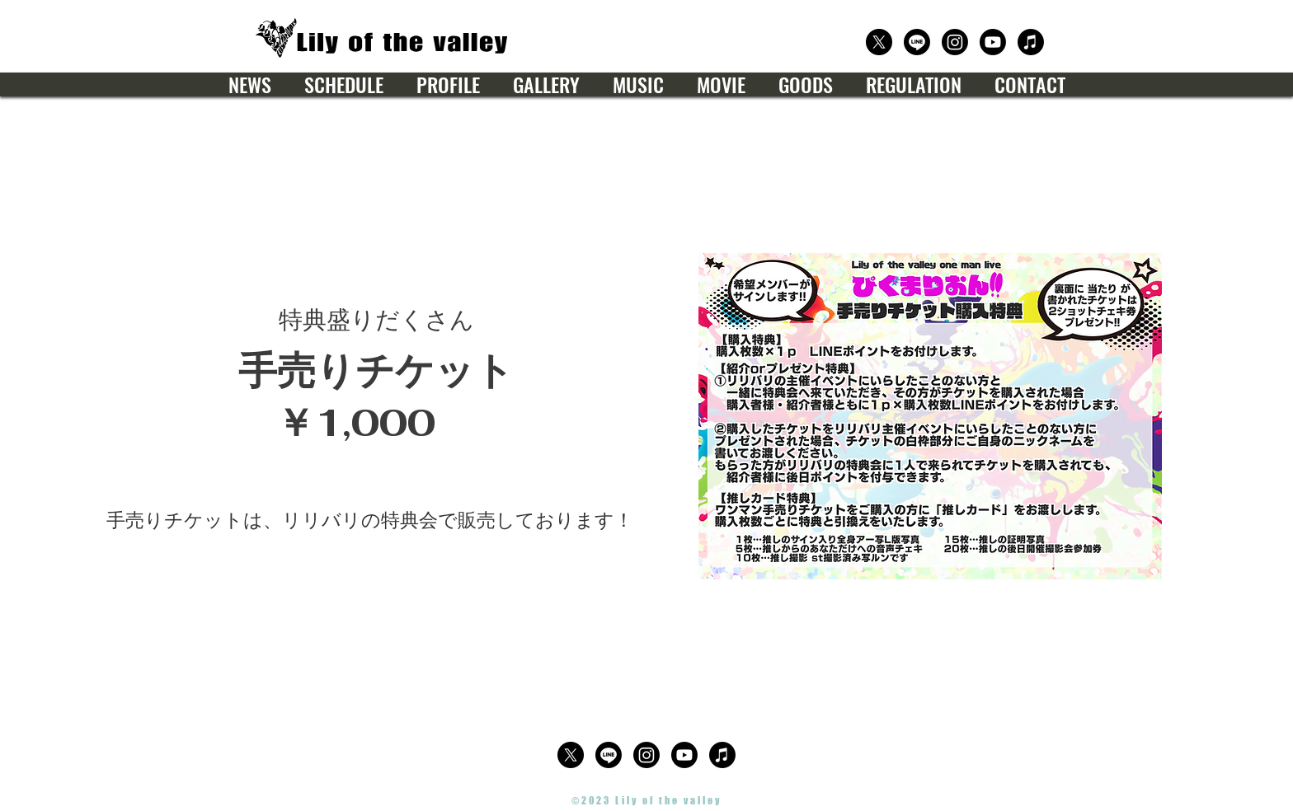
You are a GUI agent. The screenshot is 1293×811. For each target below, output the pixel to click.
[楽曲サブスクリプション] (1031, 42)
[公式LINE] (917, 42)
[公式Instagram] (955, 42)
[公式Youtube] (993, 42)
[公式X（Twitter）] (879, 42)
